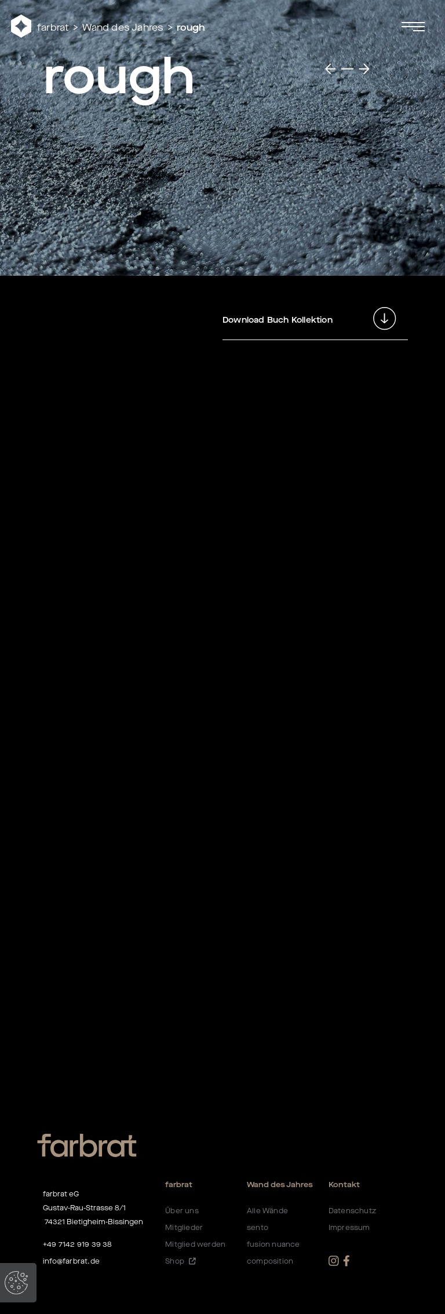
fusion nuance (273, 1244)
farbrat (53, 27)
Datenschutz (352, 1211)
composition (270, 1261)
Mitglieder (184, 1227)
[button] (238, 26)
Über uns (182, 1211)
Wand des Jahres (122, 27)
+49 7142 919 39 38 (77, 1244)
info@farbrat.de (71, 1261)
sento (257, 1227)
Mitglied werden (195, 1244)
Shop (180, 1261)
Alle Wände (267, 1211)
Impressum (349, 1227)
